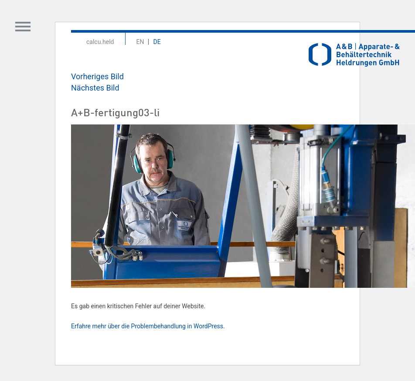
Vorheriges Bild (97, 76)
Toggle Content (23, 26)
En (140, 41)
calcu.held (100, 41)
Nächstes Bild (95, 87)
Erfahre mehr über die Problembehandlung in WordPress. (148, 326)
